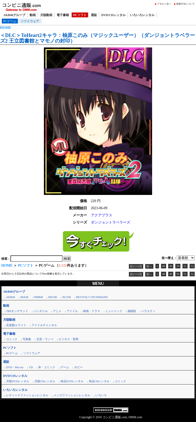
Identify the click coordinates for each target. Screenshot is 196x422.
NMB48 (38, 297)
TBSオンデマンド (17, 311)
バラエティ (148, 311)
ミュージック (113, 311)
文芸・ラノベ (44, 339)
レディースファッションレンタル (27, 395)
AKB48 (10, 297)
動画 (33, 15)
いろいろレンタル (142, 15)
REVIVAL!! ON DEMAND (92, 297)
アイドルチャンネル (44, 325)
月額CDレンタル (44, 381)
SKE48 (24, 297)
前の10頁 (136, 266)
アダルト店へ (164, 4)
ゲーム (64, 367)
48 (163, 266)
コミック (11, 339)
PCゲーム (9, 21)
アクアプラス (101, 215)
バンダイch (40, 311)
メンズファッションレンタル (72, 395)
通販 (94, 15)
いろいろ (101, 395)
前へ (149, 266)
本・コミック (46, 367)
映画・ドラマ (91, 311)
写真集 (27, 339)
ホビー (78, 367)
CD (31, 367)
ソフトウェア (30, 21)
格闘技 (132, 311)
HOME (5, 28)
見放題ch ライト (16, 325)
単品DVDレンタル (71, 381)
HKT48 (52, 297)
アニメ (57, 311)
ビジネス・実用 (68, 339)
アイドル (72, 311)
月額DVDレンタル (17, 381)
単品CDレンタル (99, 381)
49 (170, 266)
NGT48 (66, 297)
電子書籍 (63, 15)
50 (177, 266)
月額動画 (46, 15)
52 (192, 266)
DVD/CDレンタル (113, 15)
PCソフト (80, 15)
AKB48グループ (14, 15)
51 (185, 266)
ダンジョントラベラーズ (110, 222)
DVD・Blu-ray (14, 367)
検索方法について (185, 4)
